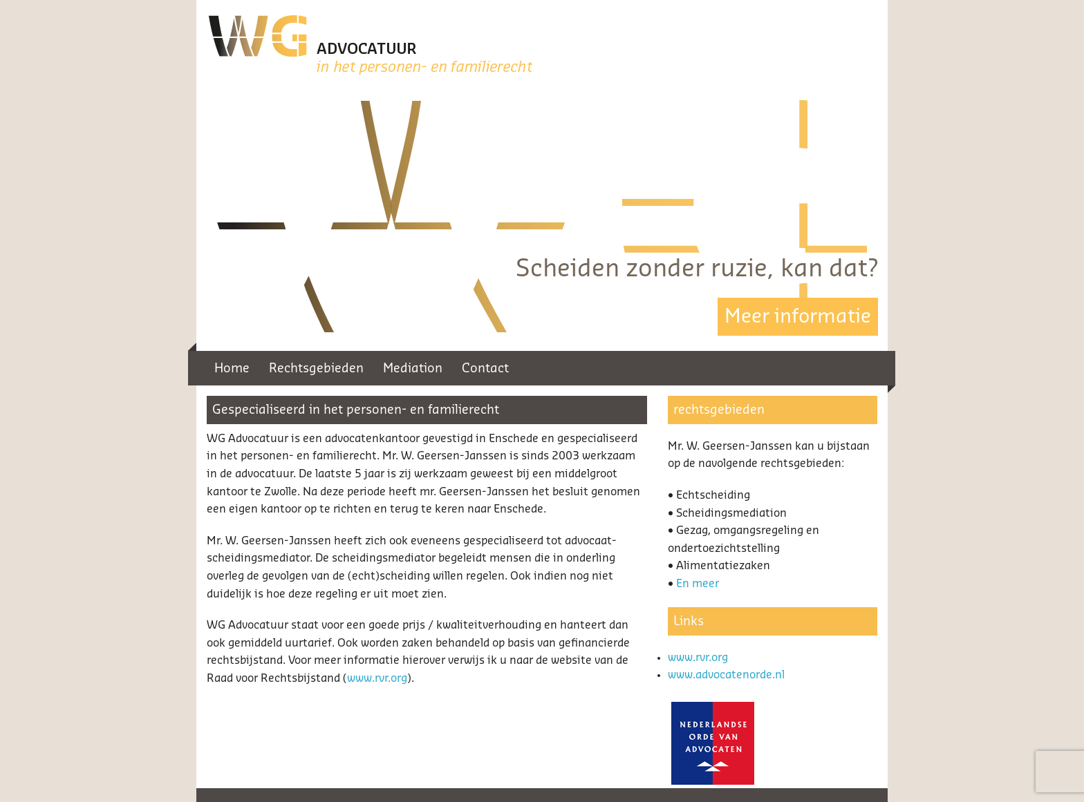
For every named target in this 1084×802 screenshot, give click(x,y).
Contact (485, 368)
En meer (697, 583)
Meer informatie (798, 316)
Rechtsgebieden (316, 368)
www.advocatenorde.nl (726, 674)
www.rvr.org (377, 678)
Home (232, 368)
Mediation (412, 368)
